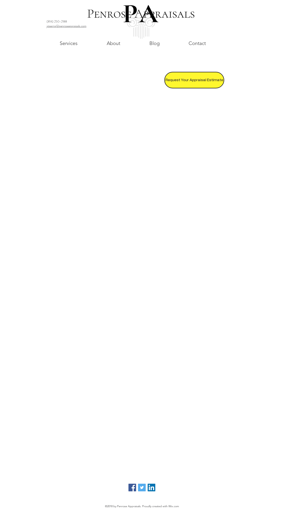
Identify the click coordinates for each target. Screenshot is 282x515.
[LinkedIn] (151, 487)
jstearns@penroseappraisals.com (66, 26)
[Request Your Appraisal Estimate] (194, 80)
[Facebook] (132, 487)
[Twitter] (142, 487)
